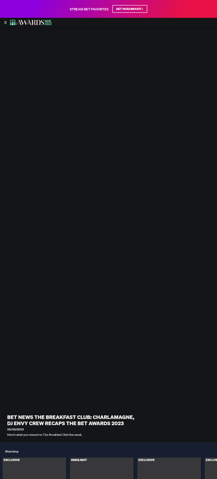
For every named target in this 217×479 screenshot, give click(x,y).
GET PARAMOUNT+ (129, 9)
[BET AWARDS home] (30, 24)
